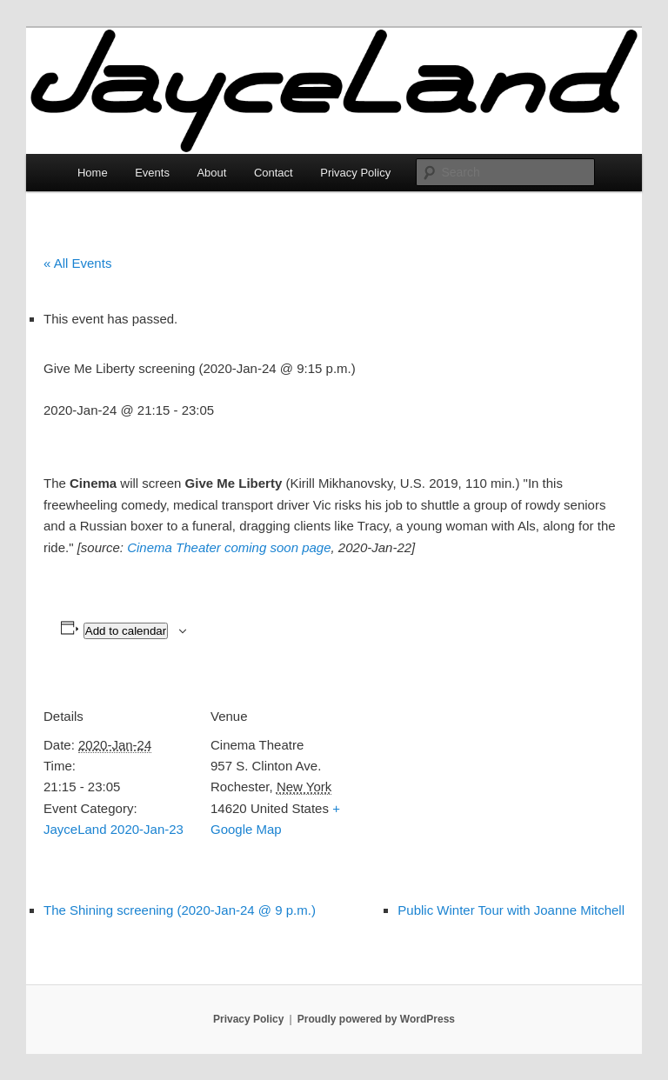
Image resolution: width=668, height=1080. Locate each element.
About (211, 172)
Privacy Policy (355, 172)
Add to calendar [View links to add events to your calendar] (125, 630)
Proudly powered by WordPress (376, 1019)
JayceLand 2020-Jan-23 (113, 829)
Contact (273, 172)
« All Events (77, 263)
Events (152, 172)
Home (92, 172)
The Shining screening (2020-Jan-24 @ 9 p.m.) (179, 910)
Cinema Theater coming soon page (229, 547)
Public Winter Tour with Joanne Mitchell (511, 910)
